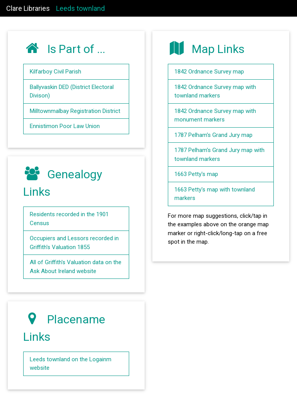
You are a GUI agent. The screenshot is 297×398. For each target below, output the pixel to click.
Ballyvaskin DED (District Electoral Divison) (72, 91)
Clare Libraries (28, 8)
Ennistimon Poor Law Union (65, 126)
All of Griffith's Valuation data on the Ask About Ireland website (75, 267)
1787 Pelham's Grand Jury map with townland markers (219, 154)
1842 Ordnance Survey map (209, 71)
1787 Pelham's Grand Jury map (213, 135)
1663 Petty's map (196, 174)
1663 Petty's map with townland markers (214, 194)
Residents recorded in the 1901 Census (69, 219)
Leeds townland (80, 8)
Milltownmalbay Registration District (75, 111)
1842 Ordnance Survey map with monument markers (215, 115)
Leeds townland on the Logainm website (70, 364)
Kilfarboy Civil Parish (55, 71)
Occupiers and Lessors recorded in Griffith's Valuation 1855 (74, 243)
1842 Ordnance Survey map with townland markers (215, 91)
